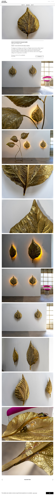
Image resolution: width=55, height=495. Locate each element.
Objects (23, 5)
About (32, 5)
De (51, 1)
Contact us (39, 56)
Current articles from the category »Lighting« (22, 45)
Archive (28, 5)
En (53, 1)
